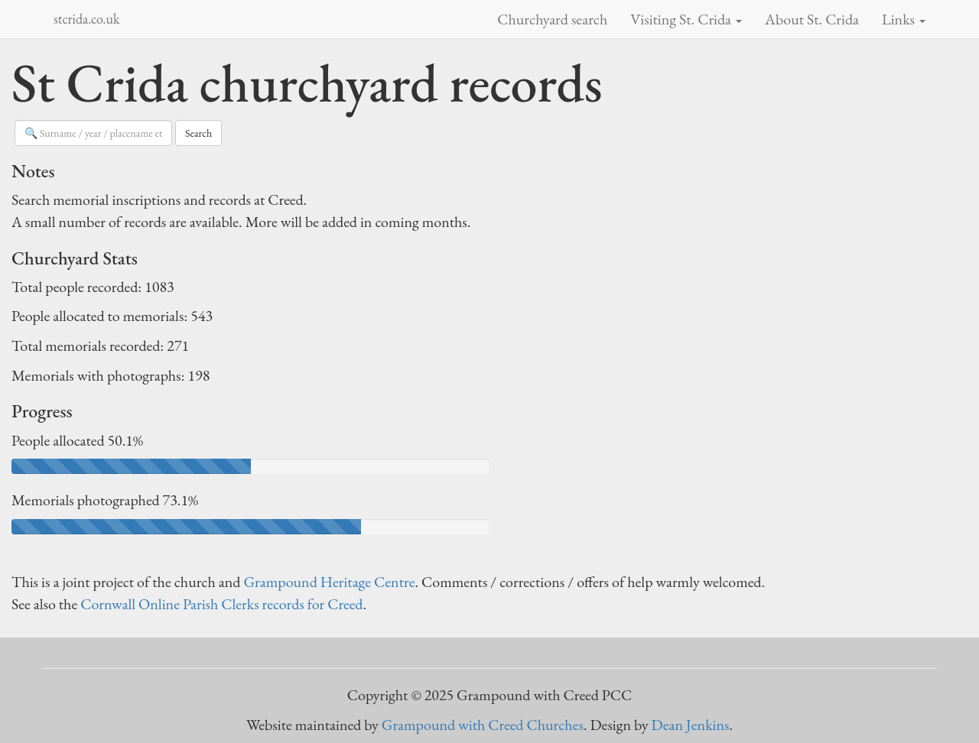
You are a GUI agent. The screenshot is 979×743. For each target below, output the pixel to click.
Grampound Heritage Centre (329, 582)
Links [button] (903, 19)
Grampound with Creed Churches (483, 725)
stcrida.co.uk (86, 19)
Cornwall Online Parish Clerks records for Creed (221, 604)
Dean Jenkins (691, 725)
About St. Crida (812, 19)
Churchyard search (552, 19)
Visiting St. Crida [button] (686, 19)
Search (198, 133)
